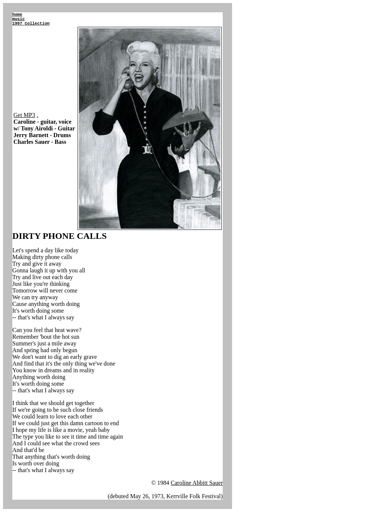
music (18, 19)
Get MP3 (24, 115)
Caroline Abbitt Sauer (197, 483)
